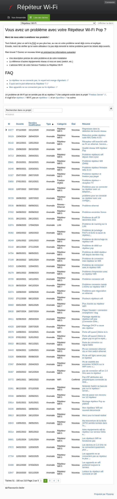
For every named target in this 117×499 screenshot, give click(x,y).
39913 (11, 415)
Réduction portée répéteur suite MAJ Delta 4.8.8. (93, 136)
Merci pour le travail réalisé (94, 415)
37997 (11, 364)
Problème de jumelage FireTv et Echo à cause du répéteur (94, 232)
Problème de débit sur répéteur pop (92, 247)
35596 (11, 396)
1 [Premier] (41, 481)
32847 (11, 473)
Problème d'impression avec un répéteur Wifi (94, 272)
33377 (11, 130)
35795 (11, 279)
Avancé (10, 114)
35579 (11, 332)
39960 (11, 305)
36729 (11, 198)
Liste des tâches (40, 17)
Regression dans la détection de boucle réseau (94, 130)
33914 (11, 402)
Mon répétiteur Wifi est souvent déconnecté (92, 409)
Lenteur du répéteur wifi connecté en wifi (92, 472)
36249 (11, 240)
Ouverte (20, 124)
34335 (11, 409)
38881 (11, 439)
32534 (11, 149)
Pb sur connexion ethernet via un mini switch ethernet (94, 350)
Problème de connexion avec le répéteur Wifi (92, 266)
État (73, 124)
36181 (11, 219)
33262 (11, 298)
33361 (11, 388)
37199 (11, 260)
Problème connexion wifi (93, 279)
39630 (11, 311)
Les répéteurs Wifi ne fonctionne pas (91, 439)
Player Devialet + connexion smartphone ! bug (94, 311)
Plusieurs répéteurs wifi (92, 298)
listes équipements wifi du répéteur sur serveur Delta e (93, 432)
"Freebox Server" (96, 95)
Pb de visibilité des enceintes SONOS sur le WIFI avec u (93, 364)
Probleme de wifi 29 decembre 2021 (91, 218)
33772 (11, 379)
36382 (11, 233)
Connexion (110, 2)
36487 (11, 372)
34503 (11, 266)
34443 (11, 350)
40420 (11, 327)
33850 (11, 181)
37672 (11, 447)
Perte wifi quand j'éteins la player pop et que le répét (93, 337)
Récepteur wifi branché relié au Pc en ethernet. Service (94, 142)
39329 (11, 136)
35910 (11, 344)
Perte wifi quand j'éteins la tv (95, 332)
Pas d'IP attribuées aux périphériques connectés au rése (94, 379)
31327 (11, 175)
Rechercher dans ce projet (18, 110)
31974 (11, 225)
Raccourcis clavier (14, 488)
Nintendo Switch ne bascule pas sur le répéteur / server (94, 388)
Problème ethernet (90, 206)
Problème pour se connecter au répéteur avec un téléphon (94, 189)
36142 (11, 143)
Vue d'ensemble (19, 17)
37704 (11, 456)
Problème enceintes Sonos (94, 212)
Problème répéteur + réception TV (91, 181)
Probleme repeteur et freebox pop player (91, 175)
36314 (11, 432)
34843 (11, 423)
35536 (11, 206)
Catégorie (61, 124)
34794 (11, 253)
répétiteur (43, 98)
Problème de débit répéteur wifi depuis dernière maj (94, 253)
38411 (11, 319)
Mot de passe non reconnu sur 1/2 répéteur (94, 396)
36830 (11, 189)
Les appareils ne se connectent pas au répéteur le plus (94, 456)
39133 (11, 285)
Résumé (86, 124)
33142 (11, 247)
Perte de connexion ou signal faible (92, 343)
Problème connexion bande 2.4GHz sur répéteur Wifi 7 (94, 285)
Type (49, 124)
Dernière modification (34, 124)
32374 (11, 292)
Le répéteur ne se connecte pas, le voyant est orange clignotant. (37, 80)
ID (9, 124)
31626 (11, 357)
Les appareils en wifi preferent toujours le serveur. (91, 465)
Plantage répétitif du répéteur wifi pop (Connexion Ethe (91, 319)
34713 (11, 156)
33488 (11, 465)
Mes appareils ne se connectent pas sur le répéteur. (32, 87)
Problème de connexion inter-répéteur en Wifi (92, 259)
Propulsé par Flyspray (104, 494)
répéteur (20, 98)
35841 (11, 162)
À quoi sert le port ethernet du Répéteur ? (27, 84)
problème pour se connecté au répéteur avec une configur (94, 198)
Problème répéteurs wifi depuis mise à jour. (92, 155)
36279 (11, 273)
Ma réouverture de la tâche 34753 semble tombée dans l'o (94, 423)
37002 (11, 212)
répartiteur (60, 98)
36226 (11, 337)
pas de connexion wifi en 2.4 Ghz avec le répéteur (94, 372)
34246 (11, 169)
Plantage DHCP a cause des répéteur (93, 326)
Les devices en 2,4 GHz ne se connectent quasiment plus (94, 447)
